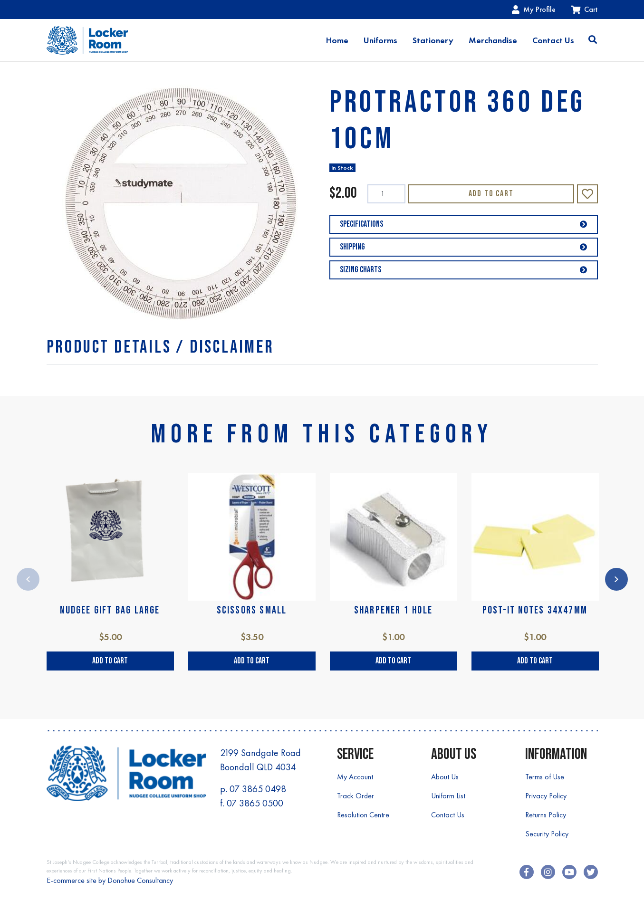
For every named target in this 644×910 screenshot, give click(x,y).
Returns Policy (545, 814)
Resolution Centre (363, 814)
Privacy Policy (546, 795)
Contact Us (553, 40)
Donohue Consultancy (140, 880)
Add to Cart (491, 194)
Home (337, 40)
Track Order (355, 795)
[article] (110, 572)
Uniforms (380, 40)
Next (616, 579)
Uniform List (448, 795)
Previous (28, 579)
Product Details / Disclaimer (160, 347)
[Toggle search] (593, 40)
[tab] (160, 347)
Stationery (433, 40)
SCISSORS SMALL (252, 610)
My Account (355, 776)
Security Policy (546, 833)
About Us (445, 776)
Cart (584, 9)
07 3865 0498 (258, 789)
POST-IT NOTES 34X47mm (534, 610)
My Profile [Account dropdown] (534, 9)
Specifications (463, 224)
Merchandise (493, 40)
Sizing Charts (463, 270)
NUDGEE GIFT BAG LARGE (110, 610)
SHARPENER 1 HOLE (393, 610)
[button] (587, 193)
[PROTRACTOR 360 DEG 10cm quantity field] (386, 193)
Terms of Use (544, 776)
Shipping (463, 247)
